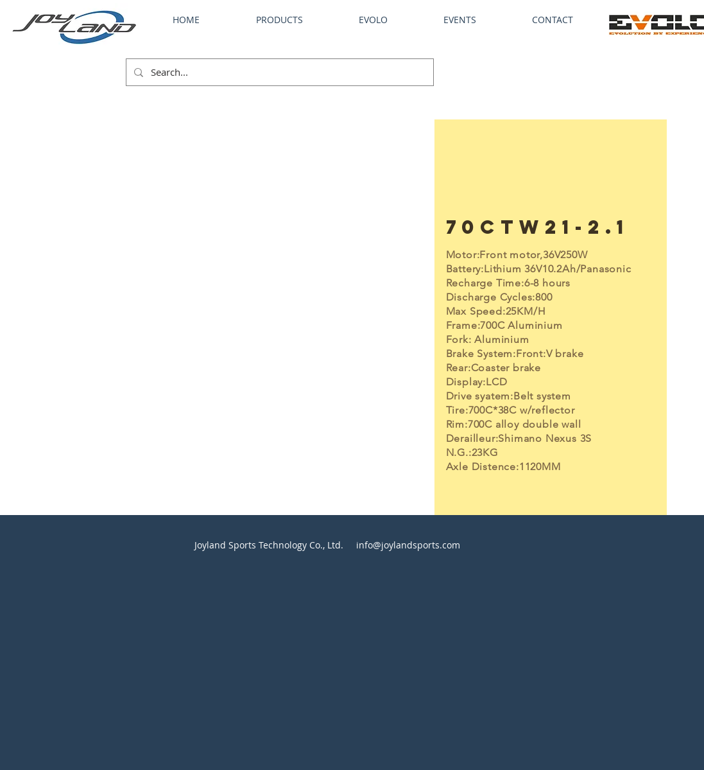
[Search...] (278, 72)
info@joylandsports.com (408, 545)
